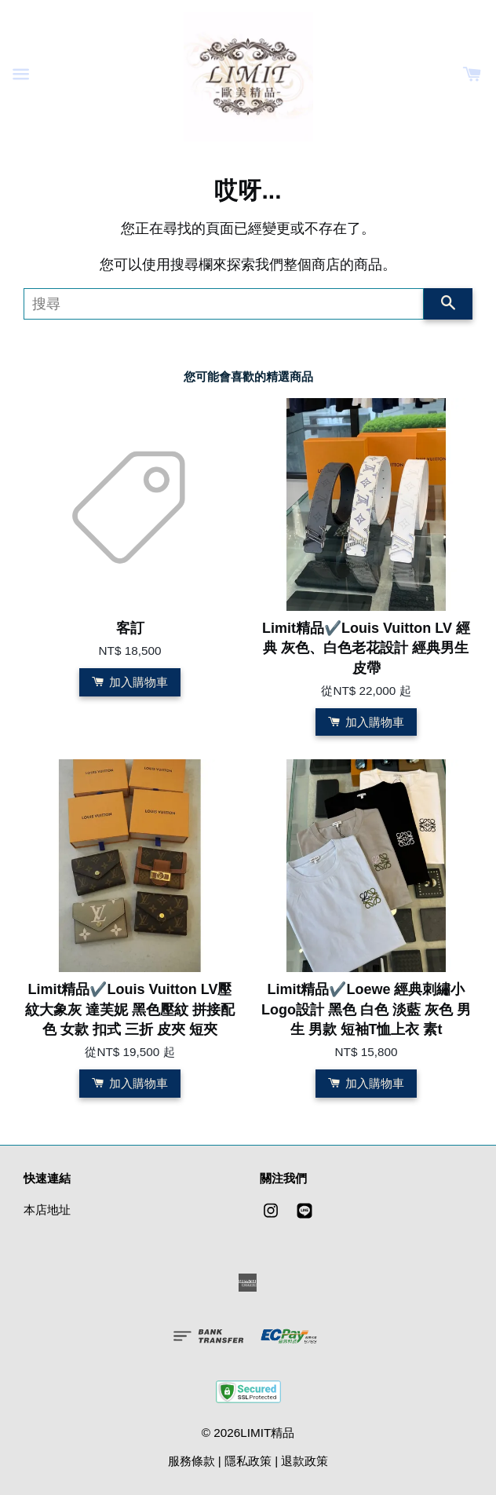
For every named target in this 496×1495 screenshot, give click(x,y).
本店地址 (47, 1209)
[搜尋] (224, 304)
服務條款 (191, 1461)
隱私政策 (248, 1461)
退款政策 (304, 1461)
